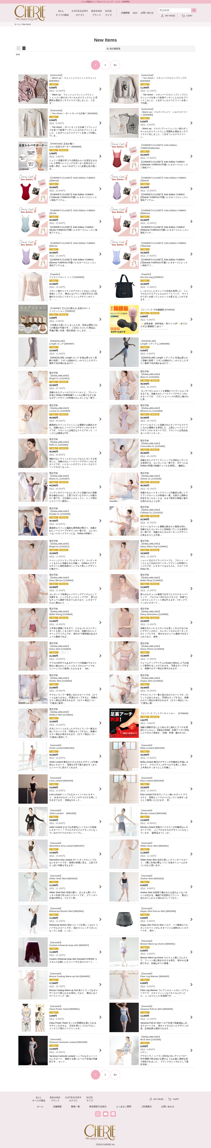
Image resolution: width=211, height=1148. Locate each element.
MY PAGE (168, 15)
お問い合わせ (147, 13)
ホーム (40, 1106)
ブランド (96, 12)
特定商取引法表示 (98, 1106)
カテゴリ (80, 12)
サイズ (108, 12)
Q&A (135, 13)
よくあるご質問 (123, 1106)
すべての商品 (61, 12)
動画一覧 (75, 1106)
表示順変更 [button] (113, 48)
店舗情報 (125, 13)
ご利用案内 (146, 1106)
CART (187, 15)
